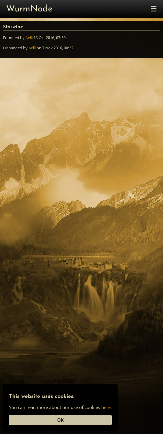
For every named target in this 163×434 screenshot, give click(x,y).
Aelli (29, 37)
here (106, 407)
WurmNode (29, 9)
